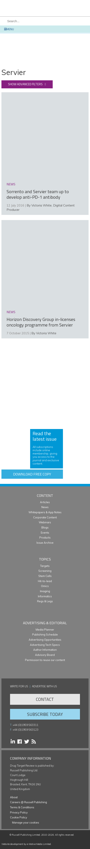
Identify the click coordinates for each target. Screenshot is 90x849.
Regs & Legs (45, 601)
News (45, 507)
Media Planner (45, 629)
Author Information (45, 649)
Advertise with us (44, 686)
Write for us (19, 686)
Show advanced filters (25, 84)
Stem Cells (45, 576)
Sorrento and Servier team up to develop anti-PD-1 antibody (38, 194)
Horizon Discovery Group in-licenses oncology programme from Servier (41, 322)
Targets (45, 566)
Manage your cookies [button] (25, 822)
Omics (45, 586)
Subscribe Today (45, 714)
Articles (45, 502)
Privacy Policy (19, 812)
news (11, 184)
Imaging (45, 591)
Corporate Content (45, 517)
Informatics (45, 596)
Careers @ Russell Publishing (28, 802)
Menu (9, 29)
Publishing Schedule (45, 634)
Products (45, 537)
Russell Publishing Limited (26, 834)
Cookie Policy (18, 817)
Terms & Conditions (22, 807)
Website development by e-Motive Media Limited (26, 844)
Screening (44, 570)
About (14, 797)
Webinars (45, 522)
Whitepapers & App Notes (45, 512)
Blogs (45, 527)
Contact (45, 699)
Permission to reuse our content (45, 660)
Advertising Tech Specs (45, 644)
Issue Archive (45, 542)
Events (45, 532)
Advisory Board (45, 654)
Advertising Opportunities (45, 639)
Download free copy (32, 474)
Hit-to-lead (45, 581)
